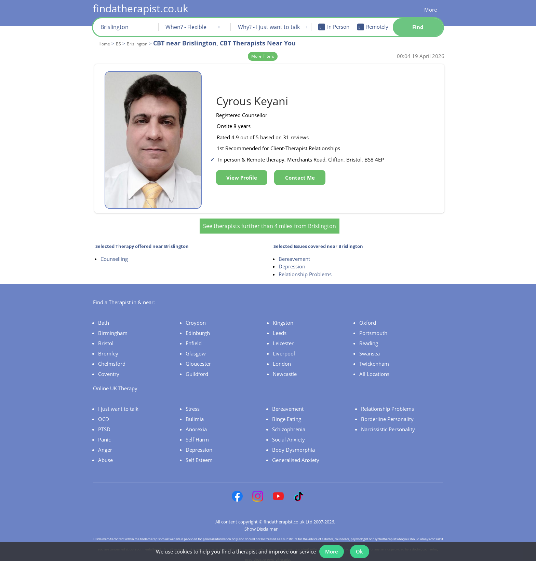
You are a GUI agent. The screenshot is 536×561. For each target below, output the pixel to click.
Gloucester (198, 359)
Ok (360, 550)
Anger (105, 445)
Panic (104, 435)
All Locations (374, 369)
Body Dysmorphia (293, 445)
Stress (193, 404)
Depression (292, 262)
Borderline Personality (387, 414)
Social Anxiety (288, 435)
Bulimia (195, 414)
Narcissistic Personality (388, 425)
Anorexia (196, 425)
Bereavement (294, 254)
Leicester (283, 339)
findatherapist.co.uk (140, 8)
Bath (103, 318)
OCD (103, 414)
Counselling (114, 254)
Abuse (105, 455)
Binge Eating (286, 414)
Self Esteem (199, 455)
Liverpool (284, 349)
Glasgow (196, 349)
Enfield (194, 339)
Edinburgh (198, 328)
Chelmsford (111, 359)
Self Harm (197, 435)
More (430, 9)
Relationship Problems (305, 270)
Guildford (197, 369)
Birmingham (113, 328)
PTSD (104, 425)
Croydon (196, 318)
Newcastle (285, 369)
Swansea (369, 349)
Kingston (283, 318)
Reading (368, 339)
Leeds (279, 328)
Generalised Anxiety (295, 455)
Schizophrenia (288, 425)
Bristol (105, 339)
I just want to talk (118, 404)
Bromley (108, 349)
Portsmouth (373, 328)
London (282, 359)
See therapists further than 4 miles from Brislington (269, 222)
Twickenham (374, 359)
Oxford (367, 318)
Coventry (108, 369)
